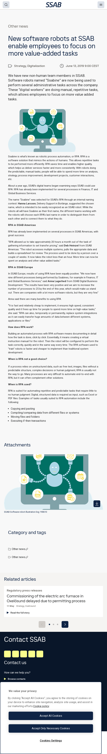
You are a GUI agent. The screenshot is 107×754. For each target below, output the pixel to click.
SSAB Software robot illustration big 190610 (25, 512)
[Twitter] (31, 654)
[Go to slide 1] (49, 624)
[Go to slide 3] (58, 624)
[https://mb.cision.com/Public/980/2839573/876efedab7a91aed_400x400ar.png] (96, 503)
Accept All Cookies (51, 715)
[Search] (6, 4)
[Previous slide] (42, 624)
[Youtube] (39, 654)
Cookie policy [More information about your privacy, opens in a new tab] (41, 706)
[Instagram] (23, 654)
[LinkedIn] (7, 654)
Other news (20, 549)
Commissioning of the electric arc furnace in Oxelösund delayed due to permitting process (46, 598)
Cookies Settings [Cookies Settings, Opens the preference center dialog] (51, 740)
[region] (51, 718)
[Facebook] (15, 654)
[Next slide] (65, 624)
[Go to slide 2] (53, 624)
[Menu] (101, 4)
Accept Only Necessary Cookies (51, 728)
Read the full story (18, 612)
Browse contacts (14, 678)
